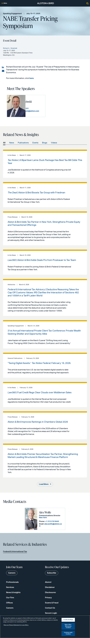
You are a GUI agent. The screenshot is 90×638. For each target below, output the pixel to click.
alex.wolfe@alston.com (53, 527)
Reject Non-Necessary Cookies (68, 626)
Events (35, 144)
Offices (9, 604)
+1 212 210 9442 (52, 524)
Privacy (48, 599)
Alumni (48, 584)
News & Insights (13, 594)
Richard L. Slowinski (33, 100)
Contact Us (50, 610)
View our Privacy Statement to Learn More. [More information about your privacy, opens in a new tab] (16, 625)
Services (10, 589)
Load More (44, 486)
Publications (23, 144)
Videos (54, 144)
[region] (45, 626)
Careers (9, 610)
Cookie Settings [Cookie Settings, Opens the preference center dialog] (68, 619)
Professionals (12, 584)
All (4, 144)
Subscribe (51, 575)
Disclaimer (50, 589)
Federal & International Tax (15, 553)
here (31, 78)
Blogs (44, 144)
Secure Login (51, 615)
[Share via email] (3, 71)
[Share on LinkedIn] (3, 67)
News (11, 144)
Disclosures (50, 594)
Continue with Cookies (68, 633)
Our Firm (10, 599)
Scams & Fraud (51, 604)
